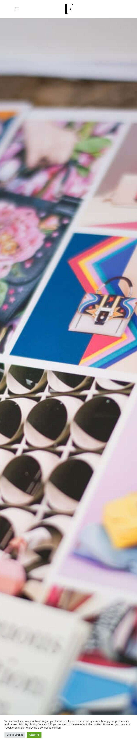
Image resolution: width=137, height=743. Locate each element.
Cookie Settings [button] (15, 734)
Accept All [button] (34, 734)
